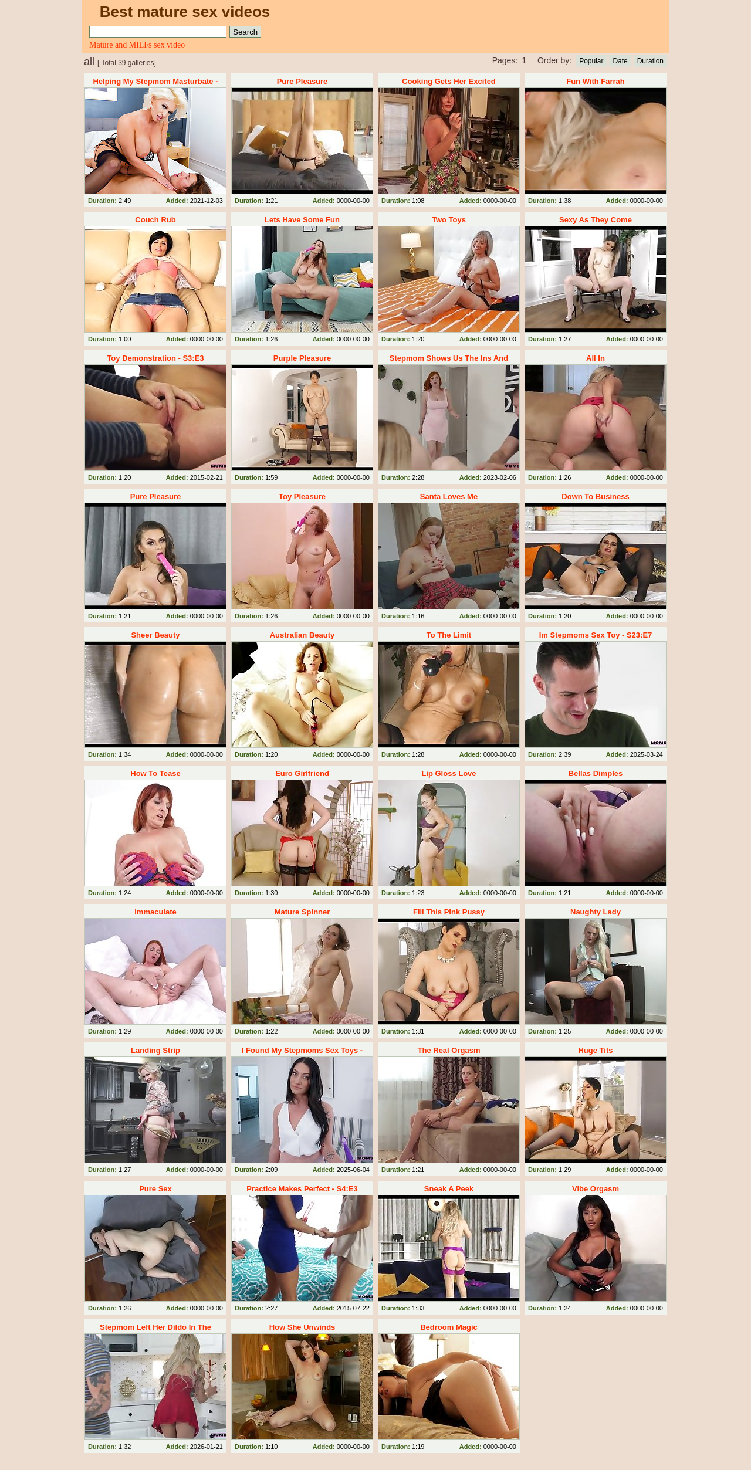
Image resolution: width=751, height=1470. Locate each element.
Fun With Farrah (595, 81)
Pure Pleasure (302, 81)
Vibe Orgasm (595, 1188)
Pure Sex (155, 1188)
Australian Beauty (302, 635)
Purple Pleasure (302, 358)
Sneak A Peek (448, 1188)
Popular (591, 61)
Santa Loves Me (449, 496)
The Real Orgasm (449, 1050)
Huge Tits (595, 1050)
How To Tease (155, 773)
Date (620, 61)
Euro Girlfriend (302, 773)
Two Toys (449, 219)
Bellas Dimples (596, 773)
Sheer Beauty (155, 635)
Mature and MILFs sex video (137, 44)
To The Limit (449, 635)
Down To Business (595, 496)
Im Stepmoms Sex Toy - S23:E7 (595, 635)
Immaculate (155, 911)
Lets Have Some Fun (302, 219)
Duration (650, 61)
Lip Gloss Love (448, 773)
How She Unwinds (302, 1327)
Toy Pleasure (302, 496)
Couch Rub (155, 219)
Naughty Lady (595, 911)
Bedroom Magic (449, 1327)
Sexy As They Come (595, 219)
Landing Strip (155, 1050)
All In (595, 358)
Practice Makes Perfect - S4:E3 (301, 1188)
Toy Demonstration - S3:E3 (155, 358)
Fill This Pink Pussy (449, 911)
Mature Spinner (302, 911)
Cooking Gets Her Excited (449, 81)
